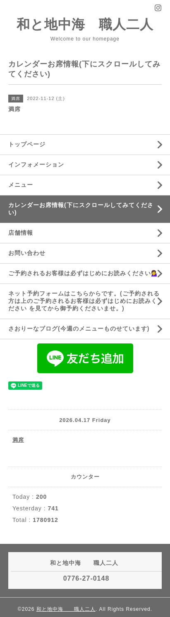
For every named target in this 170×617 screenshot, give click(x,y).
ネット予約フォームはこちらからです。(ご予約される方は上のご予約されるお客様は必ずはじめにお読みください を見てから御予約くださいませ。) (84, 301)
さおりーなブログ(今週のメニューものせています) (78, 328)
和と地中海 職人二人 (85, 24)
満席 (18, 440)
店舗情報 (20, 232)
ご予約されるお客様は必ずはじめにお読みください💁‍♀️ (83, 273)
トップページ (26, 144)
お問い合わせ (26, 253)
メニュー (20, 184)
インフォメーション (36, 164)
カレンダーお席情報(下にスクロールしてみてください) (80, 209)
